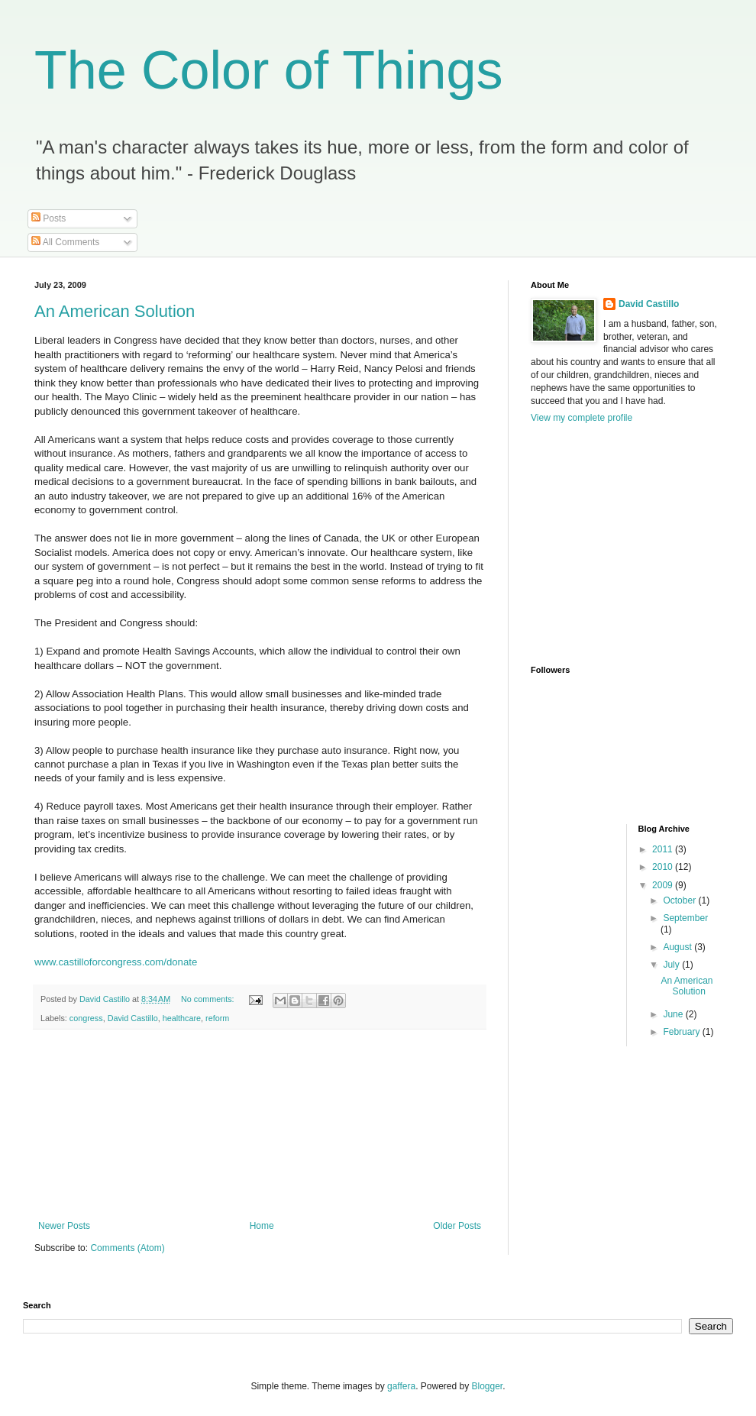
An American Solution (114, 311)
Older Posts (457, 1225)
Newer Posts (64, 1225)
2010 (663, 867)
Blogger (487, 1386)
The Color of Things (268, 70)
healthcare (182, 1018)
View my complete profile (581, 417)
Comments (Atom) (127, 1248)
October (680, 900)
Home (262, 1225)
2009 (663, 885)
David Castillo (133, 1018)
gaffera (401, 1386)
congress (86, 1018)
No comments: (209, 999)
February (682, 1031)
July (672, 964)
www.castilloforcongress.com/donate (115, 962)
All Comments (65, 242)
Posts (48, 218)
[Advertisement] (259, 1125)
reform (217, 1018)
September (685, 918)
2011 (663, 849)
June (674, 1014)
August (678, 947)
